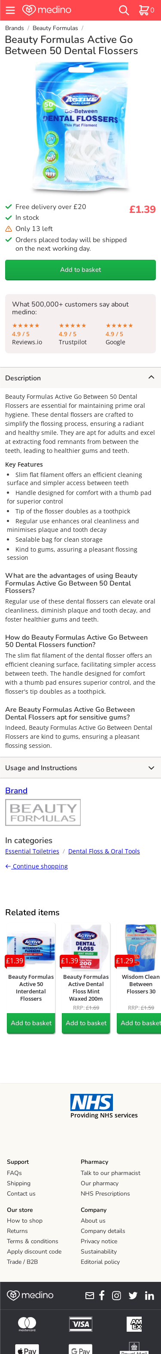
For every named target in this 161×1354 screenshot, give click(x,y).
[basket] (146, 10)
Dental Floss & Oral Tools (104, 851)
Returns (17, 1231)
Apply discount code (34, 1252)
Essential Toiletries (32, 851)
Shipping (18, 1183)
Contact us (21, 1194)
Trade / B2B (22, 1262)
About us (93, 1221)
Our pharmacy (99, 1183)
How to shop (25, 1221)
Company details (103, 1231)
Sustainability (99, 1252)
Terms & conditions (32, 1241)
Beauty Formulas (55, 28)
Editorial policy (100, 1262)
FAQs (14, 1173)
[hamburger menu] (10, 10)
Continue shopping (36, 866)
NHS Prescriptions (105, 1194)
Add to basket (80, 269)
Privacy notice (99, 1241)
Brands (14, 28)
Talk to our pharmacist (110, 1173)
